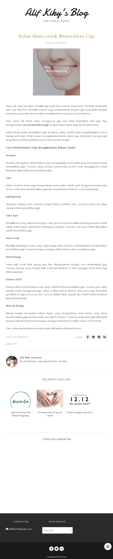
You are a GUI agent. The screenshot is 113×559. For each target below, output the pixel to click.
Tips (15, 344)
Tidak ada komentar (17, 337)
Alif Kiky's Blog (56, 12)
